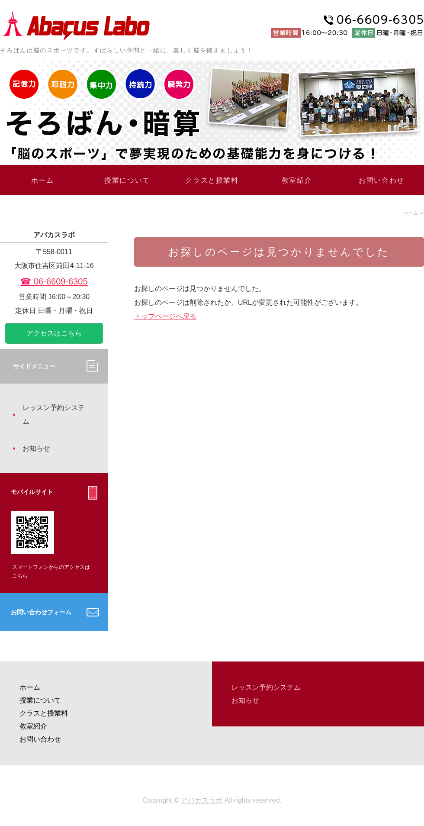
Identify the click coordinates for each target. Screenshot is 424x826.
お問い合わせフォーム (41, 612)
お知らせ (36, 448)
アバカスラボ (201, 800)
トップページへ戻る (165, 316)
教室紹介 (297, 180)
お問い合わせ (382, 180)
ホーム (42, 180)
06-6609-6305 (61, 281)
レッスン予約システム (53, 414)
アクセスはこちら (54, 333)
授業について (127, 180)
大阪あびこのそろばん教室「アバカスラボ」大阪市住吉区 (75, 24)
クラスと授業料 (211, 180)
